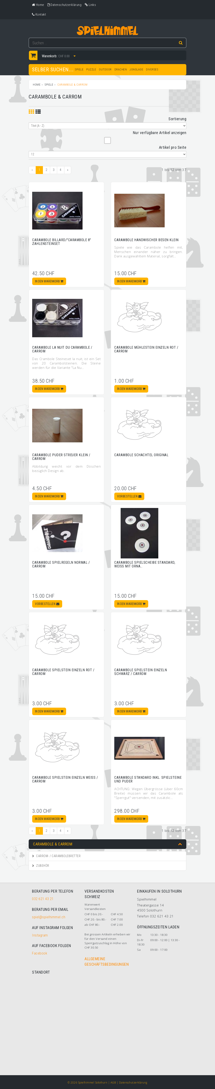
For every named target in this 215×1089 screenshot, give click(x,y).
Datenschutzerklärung (133, 1082)
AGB (113, 1082)
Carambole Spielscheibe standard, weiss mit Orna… (144, 564)
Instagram (40, 935)
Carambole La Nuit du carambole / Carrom (62, 349)
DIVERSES (152, 69)
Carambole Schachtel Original (141, 455)
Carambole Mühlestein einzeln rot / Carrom (146, 349)
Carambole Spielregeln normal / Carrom (61, 564)
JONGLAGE (136, 69)
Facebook (39, 953)
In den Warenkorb (49, 281)
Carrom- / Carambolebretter (56, 856)
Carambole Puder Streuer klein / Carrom (61, 457)
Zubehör (40, 865)
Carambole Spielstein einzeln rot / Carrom (63, 672)
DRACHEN (121, 69)
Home (37, 84)
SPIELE (79, 69)
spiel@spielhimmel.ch (48, 917)
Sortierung (177, 119)
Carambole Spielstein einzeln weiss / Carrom (65, 779)
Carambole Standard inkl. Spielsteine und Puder (148, 779)
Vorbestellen (129, 496)
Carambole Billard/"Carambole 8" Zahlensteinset (61, 242)
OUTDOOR (105, 69)
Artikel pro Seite (173, 147)
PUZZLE (91, 69)
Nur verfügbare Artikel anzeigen (160, 132)
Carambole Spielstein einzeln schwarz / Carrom (140, 672)
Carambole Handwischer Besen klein (146, 240)
